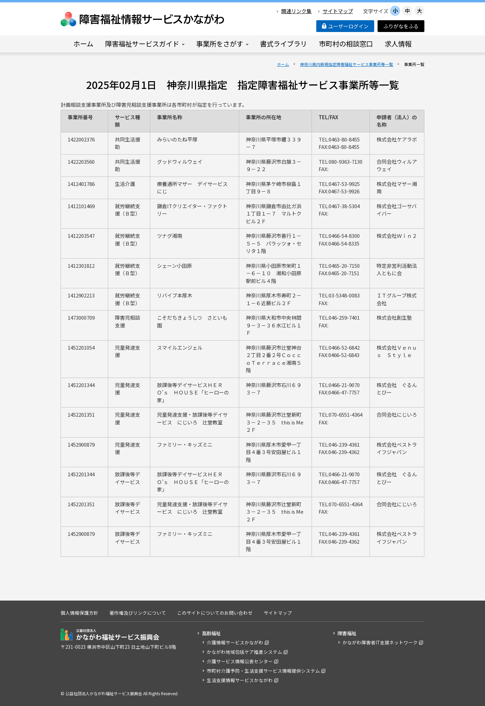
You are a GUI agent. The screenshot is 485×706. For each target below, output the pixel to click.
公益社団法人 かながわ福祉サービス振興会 (110, 634)
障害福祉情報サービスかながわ (143, 19)
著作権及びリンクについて (137, 612)
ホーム (283, 64)
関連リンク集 (296, 10)
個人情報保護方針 (79, 612)
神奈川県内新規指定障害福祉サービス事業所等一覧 (346, 64)
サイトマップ (338, 10)
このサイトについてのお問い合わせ (215, 612)
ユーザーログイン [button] (345, 26)
